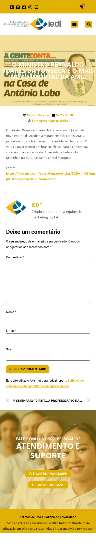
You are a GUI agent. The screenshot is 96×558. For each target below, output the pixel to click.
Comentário (15, 257)
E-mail (11, 330)
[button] (74, 24)
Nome (11, 312)
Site (8, 349)
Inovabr (88, 528)
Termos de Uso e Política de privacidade (48, 517)
